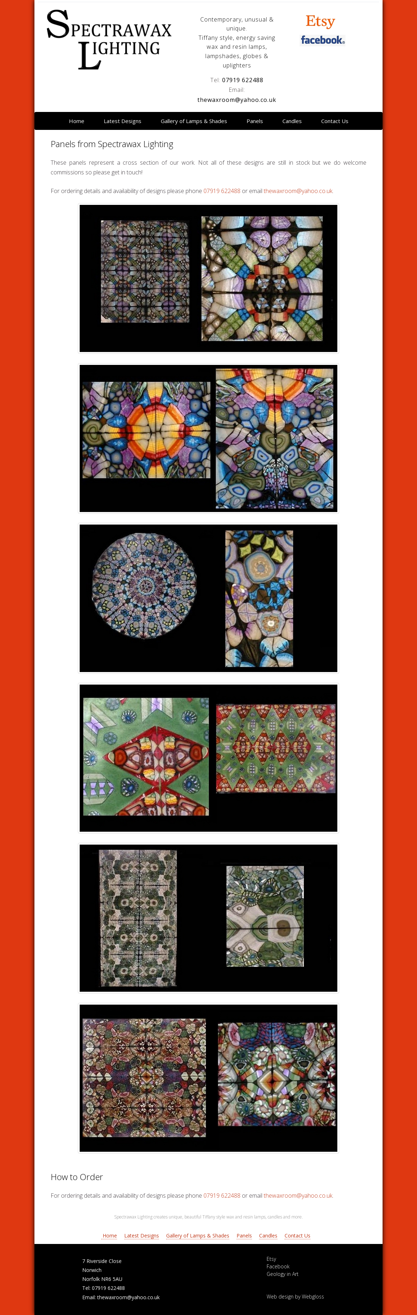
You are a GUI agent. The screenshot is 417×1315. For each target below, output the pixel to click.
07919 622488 (242, 80)
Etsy (271, 1258)
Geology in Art (283, 1274)
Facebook (278, 1266)
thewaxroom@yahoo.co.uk (236, 100)
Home (76, 121)
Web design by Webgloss (295, 1296)
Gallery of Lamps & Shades (194, 121)
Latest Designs (122, 121)
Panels (255, 121)
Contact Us (334, 121)
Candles (292, 121)
